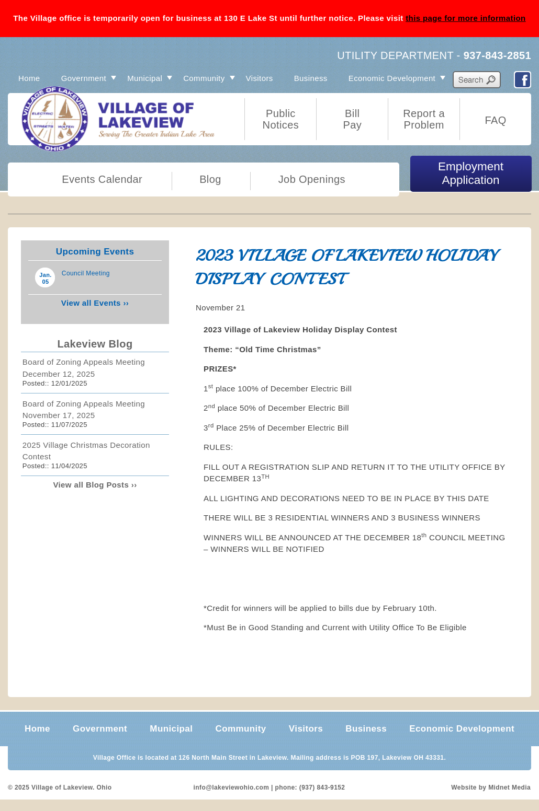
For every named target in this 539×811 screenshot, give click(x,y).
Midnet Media (509, 787)
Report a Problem (424, 119)
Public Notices (281, 119)
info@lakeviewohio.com (232, 787)
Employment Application (470, 173)
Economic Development (392, 78)
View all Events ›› (95, 302)
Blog (210, 179)
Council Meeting (86, 273)
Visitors (259, 78)
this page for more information (466, 18)
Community (203, 78)
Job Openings (311, 179)
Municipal (144, 78)
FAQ (495, 120)
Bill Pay (352, 119)
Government (84, 78)
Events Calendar (102, 179)
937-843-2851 (497, 55)
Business (311, 78)
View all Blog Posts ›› (95, 484)
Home (29, 78)
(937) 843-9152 (322, 787)
